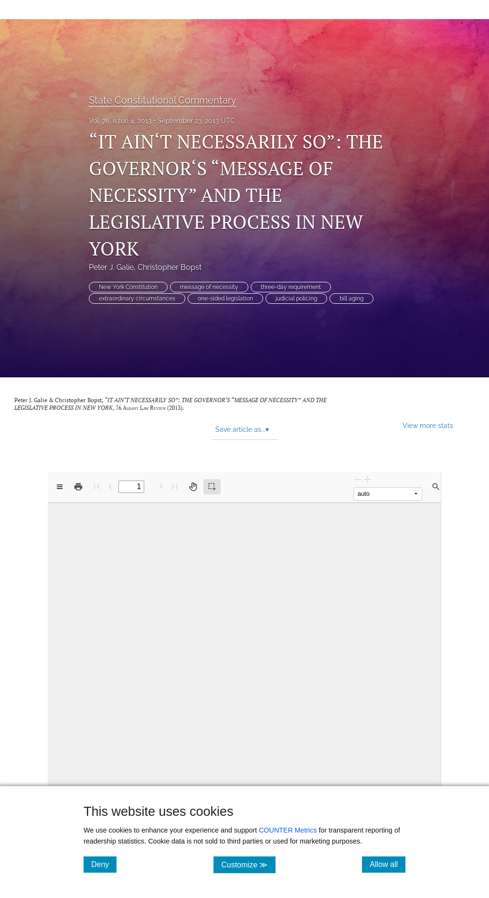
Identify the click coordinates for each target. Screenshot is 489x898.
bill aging (351, 298)
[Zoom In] (367, 479)
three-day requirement (291, 287)
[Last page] (174, 486)
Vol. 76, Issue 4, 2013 (120, 121)
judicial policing (296, 298)
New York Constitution (128, 287)
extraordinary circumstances (137, 298)
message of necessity (209, 287)
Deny (104, 864)
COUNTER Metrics (288, 830)
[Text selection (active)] (212, 486)
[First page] (97, 486)
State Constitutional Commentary (162, 100)
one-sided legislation (225, 298)
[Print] (78, 486)
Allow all (387, 864)
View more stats (428, 425)
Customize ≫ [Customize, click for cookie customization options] (248, 864)
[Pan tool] (193, 486)
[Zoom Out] (358, 479)
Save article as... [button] (242, 429)
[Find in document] (436, 486)
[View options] (60, 487)
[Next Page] (161, 486)
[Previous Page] (110, 486)
